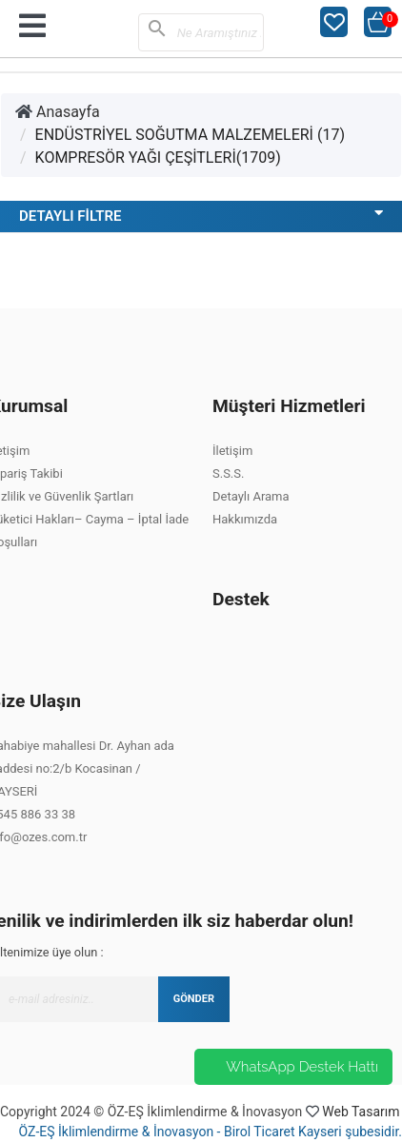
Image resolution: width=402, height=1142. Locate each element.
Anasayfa (57, 112)
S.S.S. (228, 473)
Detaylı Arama (251, 496)
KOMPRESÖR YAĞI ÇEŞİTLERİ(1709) (158, 157)
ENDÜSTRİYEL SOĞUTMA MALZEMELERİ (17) (190, 135)
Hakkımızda (244, 519)
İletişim (232, 450)
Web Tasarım (360, 1111)
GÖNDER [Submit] (193, 999)
